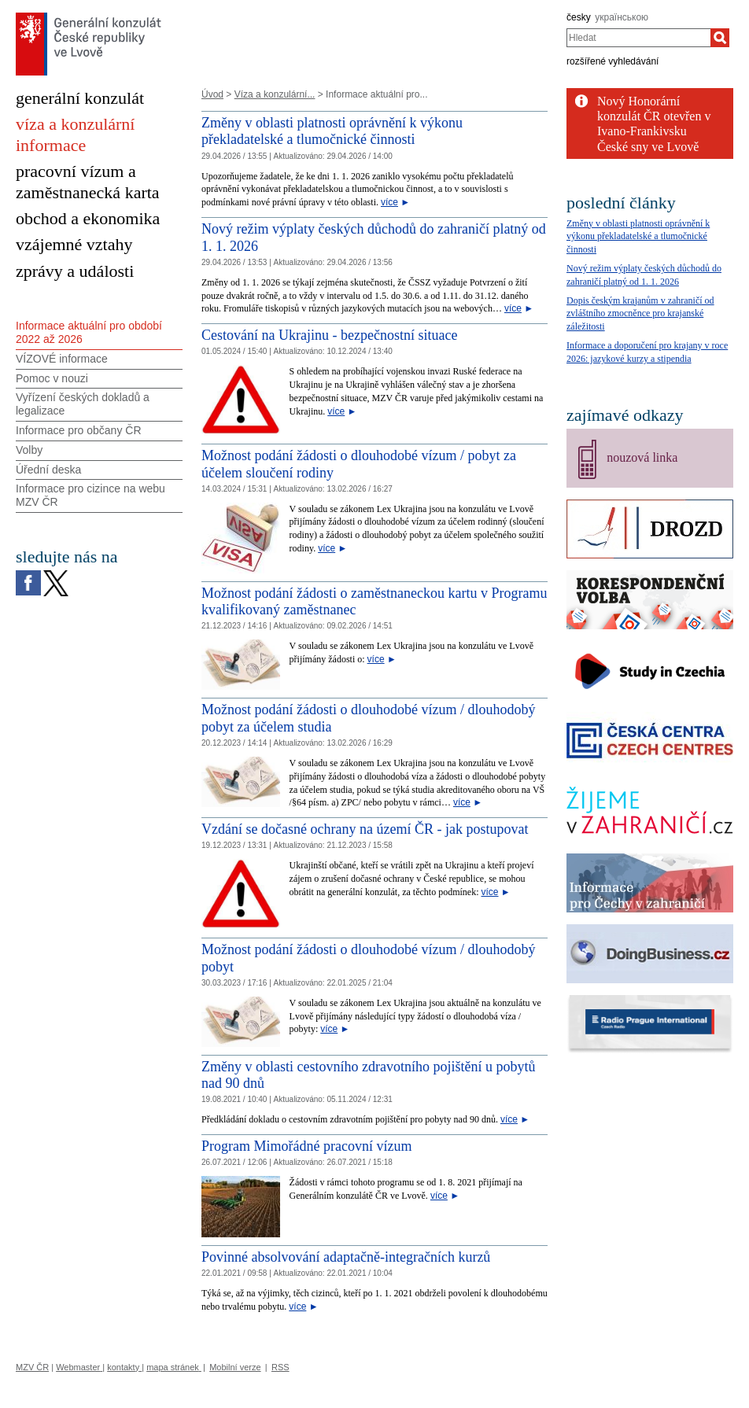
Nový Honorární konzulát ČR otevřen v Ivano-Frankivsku (653, 116)
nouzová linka (642, 457)
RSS (280, 1367)
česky (578, 17)
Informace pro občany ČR (79, 430)
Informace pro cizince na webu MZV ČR (90, 495)
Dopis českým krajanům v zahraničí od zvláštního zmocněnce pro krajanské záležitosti (640, 314)
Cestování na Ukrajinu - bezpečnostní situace (329, 335)
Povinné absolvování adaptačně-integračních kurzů (345, 1257)
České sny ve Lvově (648, 146)
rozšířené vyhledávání (612, 61)
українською (621, 17)
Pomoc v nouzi (52, 378)
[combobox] (638, 37)
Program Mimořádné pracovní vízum (306, 1146)
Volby (29, 450)
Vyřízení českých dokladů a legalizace (82, 404)
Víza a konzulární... (274, 94)
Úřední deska (48, 469)
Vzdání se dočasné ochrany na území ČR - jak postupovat (364, 829)
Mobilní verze (234, 1367)
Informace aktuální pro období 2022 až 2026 (89, 332)
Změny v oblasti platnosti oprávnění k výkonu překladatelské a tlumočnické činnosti (332, 131)
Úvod (212, 94)
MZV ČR (32, 1367)
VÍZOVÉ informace (62, 358)
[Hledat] (719, 37)
